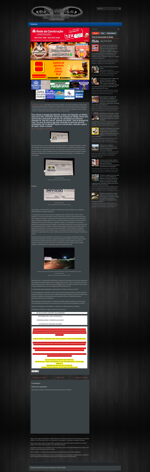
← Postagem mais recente (38, 377)
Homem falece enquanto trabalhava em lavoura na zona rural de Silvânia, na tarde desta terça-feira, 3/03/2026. (109, 147)
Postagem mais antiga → (82, 377)
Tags (102, 33)
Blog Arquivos (111, 33)
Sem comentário (49, 128)
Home (33, 104)
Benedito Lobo (53, 467)
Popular (95, 33)
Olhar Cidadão (39, 104)
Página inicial (34, 24)
